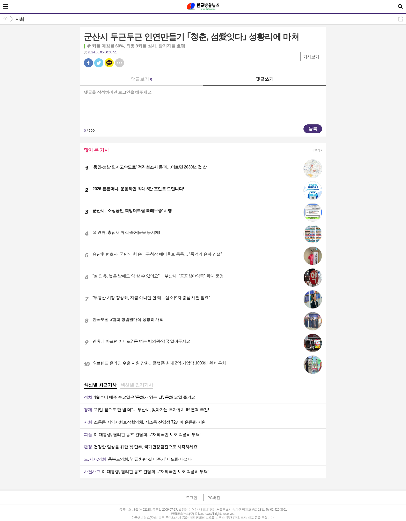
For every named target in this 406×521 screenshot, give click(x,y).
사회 (20, 19)
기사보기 (311, 57)
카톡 (109, 62)
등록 (312, 128)
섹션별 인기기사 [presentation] (136, 385)
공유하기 (401, 19)
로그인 (191, 497)
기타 (119, 62)
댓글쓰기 (265, 79)
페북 (88, 62)
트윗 (98, 62)
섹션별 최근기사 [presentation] (100, 385)
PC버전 (213, 497)
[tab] (100, 385)
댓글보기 (141, 79)
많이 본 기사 (96, 150)
